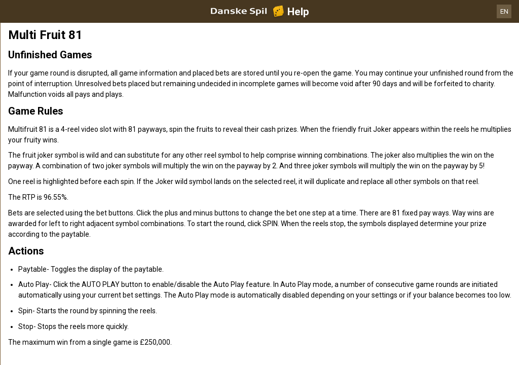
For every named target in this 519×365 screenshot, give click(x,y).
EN (504, 11)
